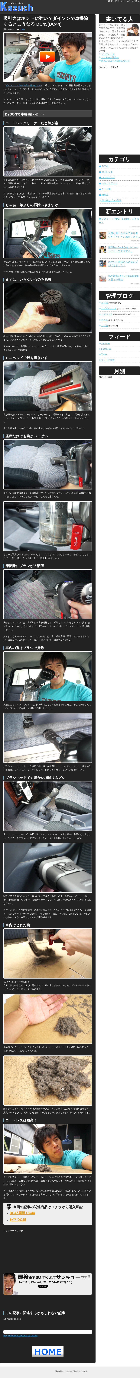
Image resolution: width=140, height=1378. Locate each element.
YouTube (104, 343)
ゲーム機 (105, 189)
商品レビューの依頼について (114, 61)
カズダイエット (108, 308)
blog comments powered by (20, 1335)
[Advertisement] (23, 1249)
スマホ (103, 166)
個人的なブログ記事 (110, 200)
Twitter (103, 354)
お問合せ (135, 1)
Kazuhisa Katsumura (64, 1371)
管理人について (122, 1)
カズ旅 (103, 303)
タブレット (106, 172)
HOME (110, 1)
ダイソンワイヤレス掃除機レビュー (23, 85)
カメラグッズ (107, 177)
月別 (101, 376)
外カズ (103, 320)
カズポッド (105, 314)
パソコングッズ (108, 183)
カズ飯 (103, 325)
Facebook (105, 349)
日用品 (22, 29)
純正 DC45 (18, 1220)
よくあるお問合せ (109, 57)
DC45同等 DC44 (22, 1213)
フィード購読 (106, 360)
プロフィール (106, 54)
